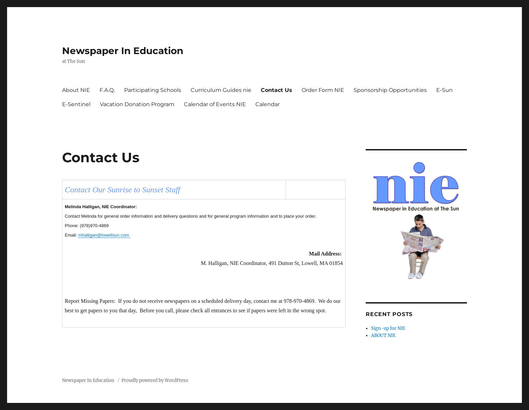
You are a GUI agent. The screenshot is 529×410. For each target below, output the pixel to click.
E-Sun (444, 90)
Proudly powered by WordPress (154, 380)
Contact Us (276, 90)
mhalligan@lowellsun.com (104, 235)
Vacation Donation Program (137, 104)
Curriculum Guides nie (221, 90)
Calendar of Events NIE (215, 104)
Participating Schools (152, 90)
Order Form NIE (323, 90)
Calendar (267, 104)
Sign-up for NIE (388, 328)
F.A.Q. (107, 90)
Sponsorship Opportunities (390, 90)
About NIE (76, 90)
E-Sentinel (76, 104)
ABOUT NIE (383, 335)
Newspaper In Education (122, 50)
